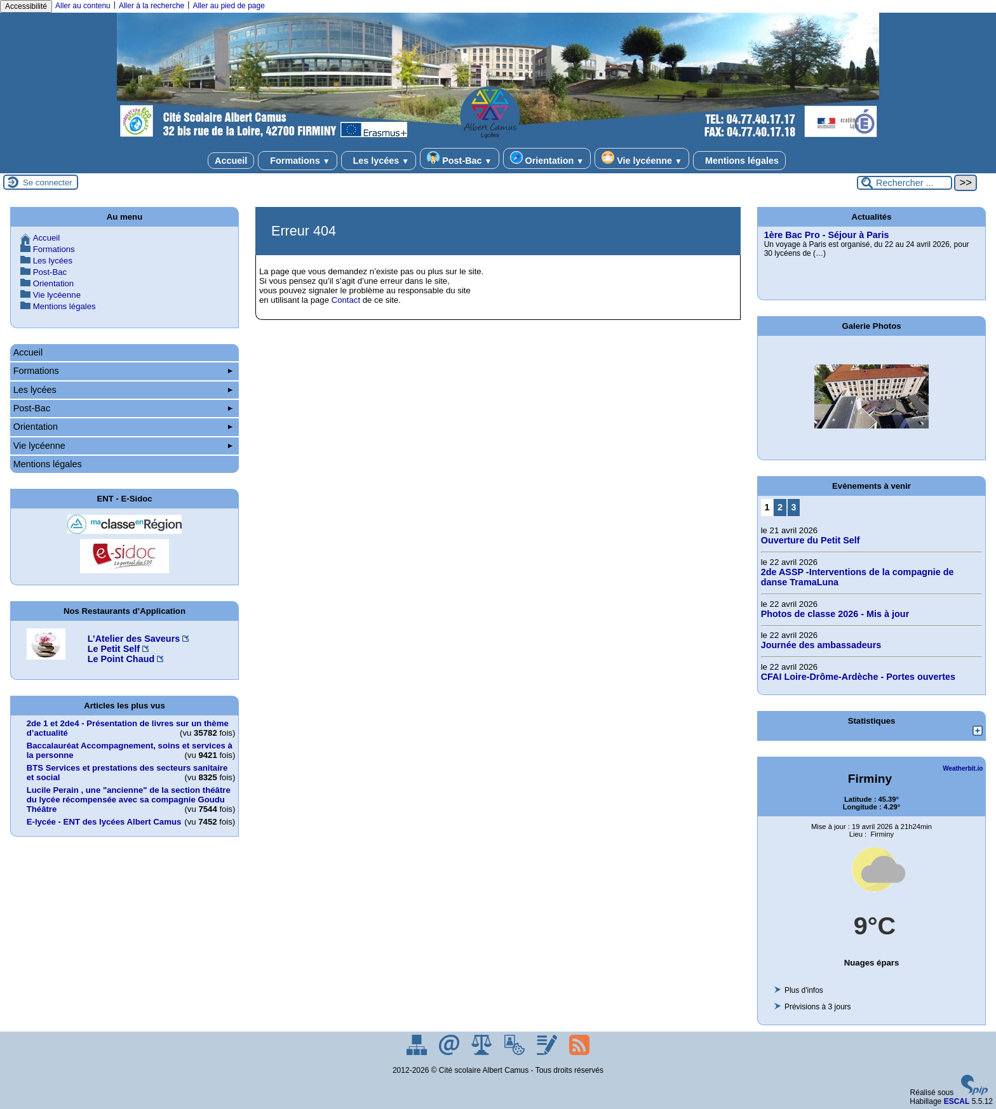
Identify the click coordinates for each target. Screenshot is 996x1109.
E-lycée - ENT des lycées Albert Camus (104, 822)
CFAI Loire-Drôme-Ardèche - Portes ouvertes (858, 677)
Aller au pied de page (228, 5)
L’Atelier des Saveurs (134, 639)
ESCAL (957, 1101)
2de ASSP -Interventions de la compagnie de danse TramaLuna (857, 577)
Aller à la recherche (151, 5)
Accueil (231, 161)
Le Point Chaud (121, 659)
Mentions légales (739, 160)
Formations (297, 160)
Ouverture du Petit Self (810, 540)
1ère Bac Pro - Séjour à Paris (826, 235)
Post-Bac (459, 158)
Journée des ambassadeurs (821, 645)
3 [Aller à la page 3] (793, 507)
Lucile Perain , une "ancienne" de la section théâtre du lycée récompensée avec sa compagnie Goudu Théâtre (129, 799)
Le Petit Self (114, 649)
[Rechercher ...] (904, 183)
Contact (346, 300)
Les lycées (379, 160)
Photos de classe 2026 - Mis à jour (835, 614)
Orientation (547, 158)
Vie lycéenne (642, 158)
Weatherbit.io (963, 768)
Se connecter (47, 182)
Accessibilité (26, 6)
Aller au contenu (83, 5)
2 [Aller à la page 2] (780, 507)
